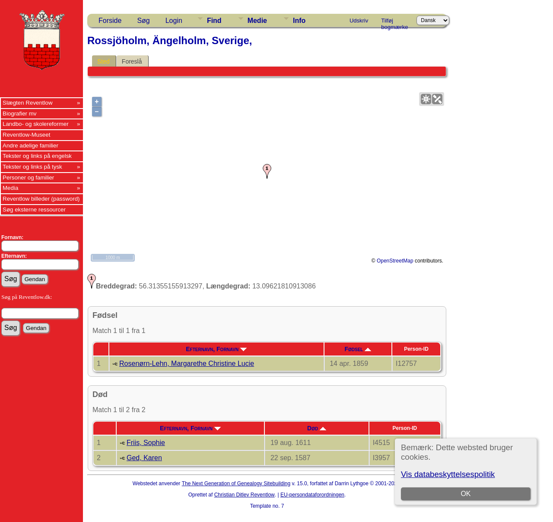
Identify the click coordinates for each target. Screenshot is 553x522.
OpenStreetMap (395, 261)
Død (316, 428)
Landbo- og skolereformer (36, 124)
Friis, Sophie (146, 442)
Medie (257, 20)
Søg (143, 20)
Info (299, 20)
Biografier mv (20, 113)
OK (465, 493)
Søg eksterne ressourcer (34, 209)
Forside (110, 20)
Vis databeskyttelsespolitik (448, 474)
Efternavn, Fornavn (216, 349)
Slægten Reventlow (28, 102)
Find (214, 20)
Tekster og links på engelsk (37, 156)
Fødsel (357, 349)
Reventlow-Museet (26, 134)
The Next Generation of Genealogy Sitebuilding (236, 483)
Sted (103, 61)
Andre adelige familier (30, 145)
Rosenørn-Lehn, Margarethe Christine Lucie (186, 363)
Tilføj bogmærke (394, 22)
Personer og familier (28, 177)
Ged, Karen (144, 457)
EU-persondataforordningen (312, 495)
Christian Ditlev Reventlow (244, 495)
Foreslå (132, 61)
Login (173, 20)
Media (10, 188)
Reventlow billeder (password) (41, 198)
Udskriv (359, 20)
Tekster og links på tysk (32, 166)
